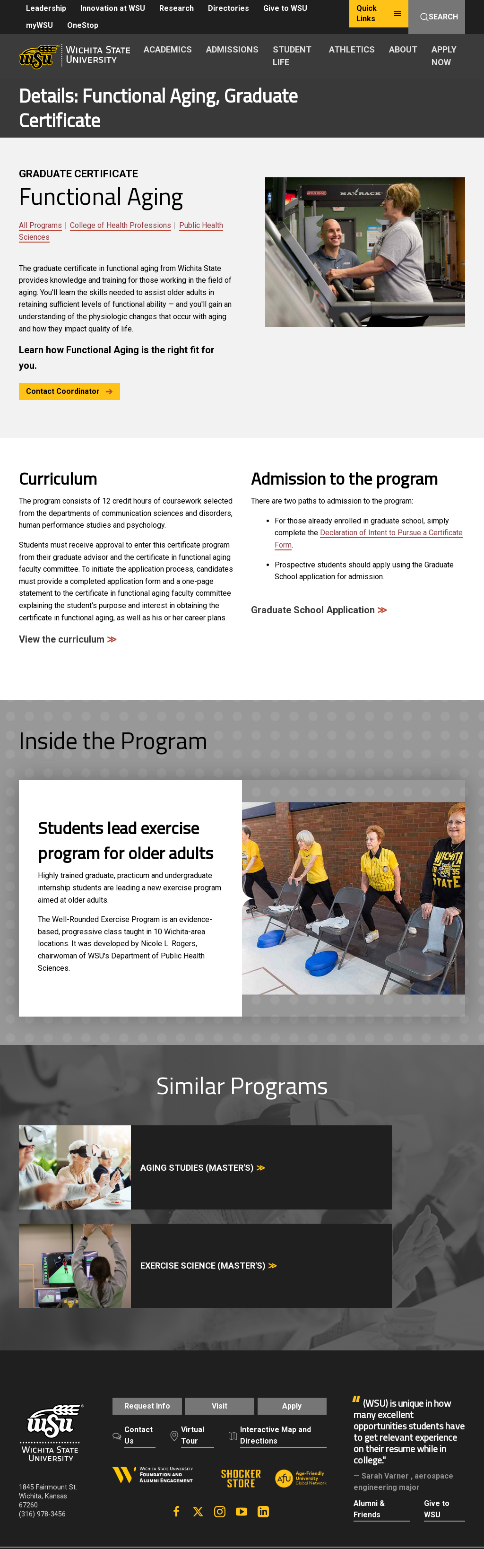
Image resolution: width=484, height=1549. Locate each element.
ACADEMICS (168, 49)
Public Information (273, 1445)
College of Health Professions (120, 225)
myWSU (39, 25)
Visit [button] (219, 1276)
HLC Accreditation (180, 1455)
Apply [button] (298, 1276)
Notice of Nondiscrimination (63, 1445)
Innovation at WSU (112, 8)
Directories (228, 8)
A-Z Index (34, 1434)
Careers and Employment (95, 1434)
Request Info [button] (141, 1277)
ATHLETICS (352, 49)
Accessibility (218, 1445)
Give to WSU (285, 8)
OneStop (82, 25)
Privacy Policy (329, 1434)
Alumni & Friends (369, 1375)
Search (439, 16)
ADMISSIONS (232, 49)
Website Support (335, 1445)
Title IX (126, 1445)
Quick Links (378, 13)
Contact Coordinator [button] (69, 391)
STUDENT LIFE (292, 55)
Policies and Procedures (261, 1434)
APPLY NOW (444, 55)
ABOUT (403, 49)
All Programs (40, 225)
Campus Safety (167, 1445)
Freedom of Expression (178, 1434)
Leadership (46, 8)
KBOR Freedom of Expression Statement (82, 1455)
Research (176, 8)
